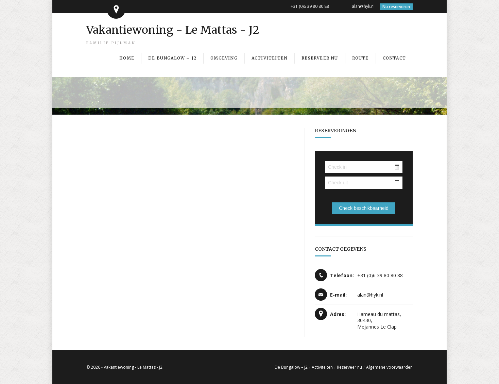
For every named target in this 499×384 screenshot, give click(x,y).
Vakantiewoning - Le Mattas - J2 (172, 29)
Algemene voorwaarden (389, 367)
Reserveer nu (349, 367)
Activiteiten (322, 367)
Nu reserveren (396, 7)
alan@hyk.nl (363, 6)
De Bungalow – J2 (291, 367)
